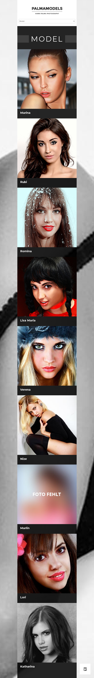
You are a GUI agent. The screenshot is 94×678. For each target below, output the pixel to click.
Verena (25, 389)
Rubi (23, 182)
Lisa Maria (28, 320)
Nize (23, 459)
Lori (23, 597)
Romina (26, 251)
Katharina (27, 666)
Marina (25, 112)
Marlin (24, 528)
